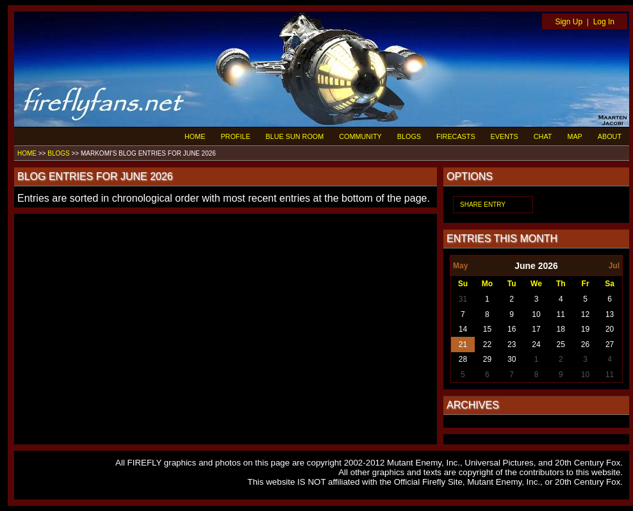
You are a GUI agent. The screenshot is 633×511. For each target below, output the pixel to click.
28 (463, 359)
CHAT (543, 136)
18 (561, 329)
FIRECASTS (455, 136)
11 (561, 314)
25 (561, 344)
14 (463, 329)
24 (536, 344)
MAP (574, 136)
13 (609, 314)
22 (487, 344)
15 (487, 329)
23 (511, 344)
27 (609, 344)
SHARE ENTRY (483, 204)
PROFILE (235, 136)
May (460, 265)
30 (511, 359)
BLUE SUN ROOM (295, 136)
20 (609, 329)
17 (536, 329)
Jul (614, 265)
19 (585, 329)
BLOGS (409, 136)
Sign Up (568, 21)
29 (487, 359)
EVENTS (504, 136)
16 (511, 329)
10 (536, 314)
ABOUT (609, 136)
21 (463, 344)
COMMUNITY (360, 136)
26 (585, 344)
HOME (195, 136)
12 (585, 314)
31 (463, 299)
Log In (603, 21)
